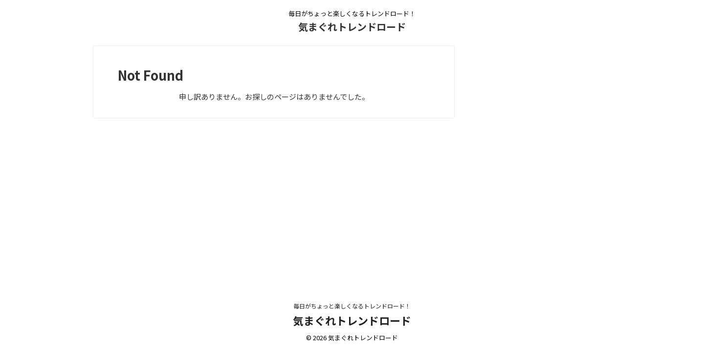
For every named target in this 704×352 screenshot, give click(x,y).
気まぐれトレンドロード (352, 27)
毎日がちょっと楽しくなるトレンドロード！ (352, 306)
